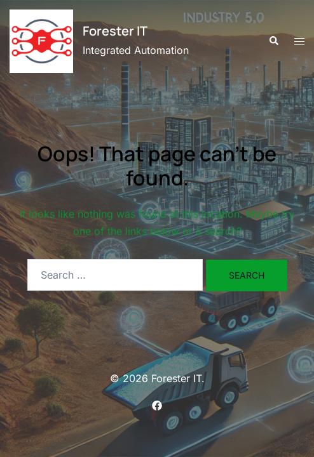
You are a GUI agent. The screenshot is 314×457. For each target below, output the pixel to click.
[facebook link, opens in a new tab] (157, 404)
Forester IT (115, 30)
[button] (273, 41)
